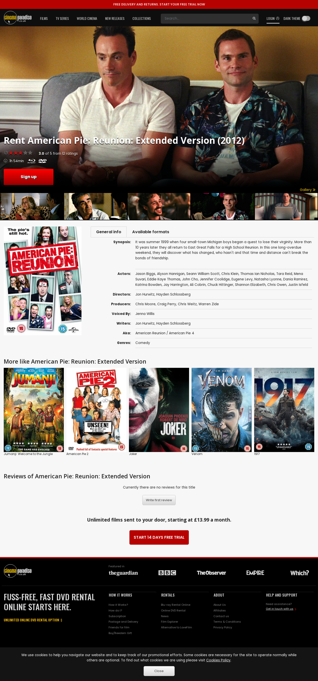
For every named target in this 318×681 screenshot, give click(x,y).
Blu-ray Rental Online (175, 605)
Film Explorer (169, 623)
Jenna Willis (145, 314)
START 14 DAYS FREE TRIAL (159, 538)
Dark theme (291, 18)
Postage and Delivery (123, 623)
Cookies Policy (218, 660)
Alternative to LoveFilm (176, 628)
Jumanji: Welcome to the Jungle (28, 455)
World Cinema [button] (87, 18)
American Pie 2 (77, 455)
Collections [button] (141, 18)
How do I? (115, 611)
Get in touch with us (279, 610)
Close (159, 671)
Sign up (29, 177)
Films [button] (44, 18)
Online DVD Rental (173, 611)
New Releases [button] (114, 18)
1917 (257, 455)
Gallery (308, 190)
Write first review (159, 501)
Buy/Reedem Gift (120, 634)
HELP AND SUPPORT (281, 595)
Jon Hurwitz (145, 324)
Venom (197, 455)
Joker (133, 455)
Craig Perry (166, 305)
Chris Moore (145, 305)
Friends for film (119, 628)
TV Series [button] (62, 18)
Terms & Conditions (227, 623)
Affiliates (219, 611)
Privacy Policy (222, 628)
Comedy (142, 343)
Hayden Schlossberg (173, 324)
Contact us (221, 617)
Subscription (117, 617)
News (165, 617)
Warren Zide (209, 305)
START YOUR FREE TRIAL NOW (159, 4)
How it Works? (118, 605)
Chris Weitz (187, 305)
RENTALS (168, 595)
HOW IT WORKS (120, 595)
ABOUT (219, 595)
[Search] (205, 19)
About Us (219, 605)
